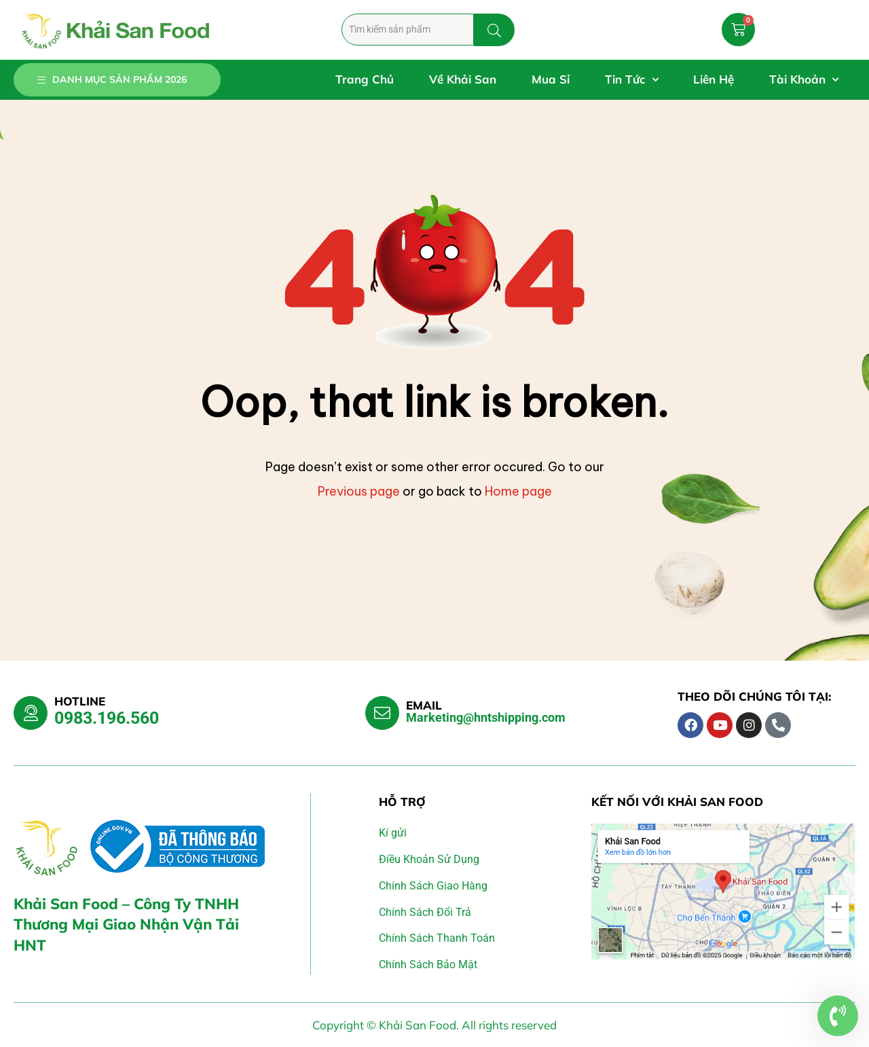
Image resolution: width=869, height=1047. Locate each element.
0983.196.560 (106, 718)
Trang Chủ (364, 79)
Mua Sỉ (551, 79)
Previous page (359, 491)
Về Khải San (462, 79)
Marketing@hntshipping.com (486, 717)
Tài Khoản (803, 79)
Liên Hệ (713, 79)
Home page (518, 491)
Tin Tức (631, 79)
